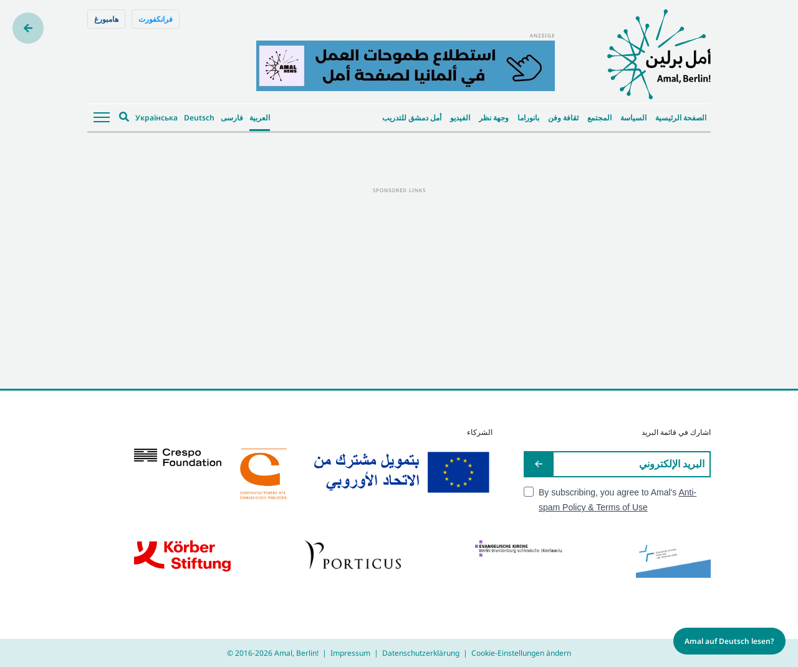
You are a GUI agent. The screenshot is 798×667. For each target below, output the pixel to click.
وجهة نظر (494, 117)
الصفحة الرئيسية (680, 117)
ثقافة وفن (563, 117)
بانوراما (528, 117)
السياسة (633, 117)
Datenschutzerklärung (420, 653)
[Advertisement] (399, 282)
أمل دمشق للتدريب (411, 117)
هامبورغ (106, 19)
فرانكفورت (155, 19)
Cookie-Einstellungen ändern (521, 653)
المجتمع (599, 117)
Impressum (350, 653)
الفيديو (460, 117)
